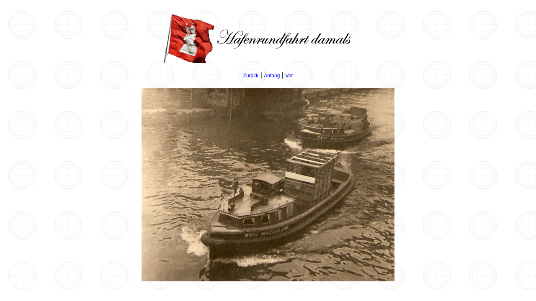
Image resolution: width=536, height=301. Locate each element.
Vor (289, 76)
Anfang (272, 76)
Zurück (251, 76)
